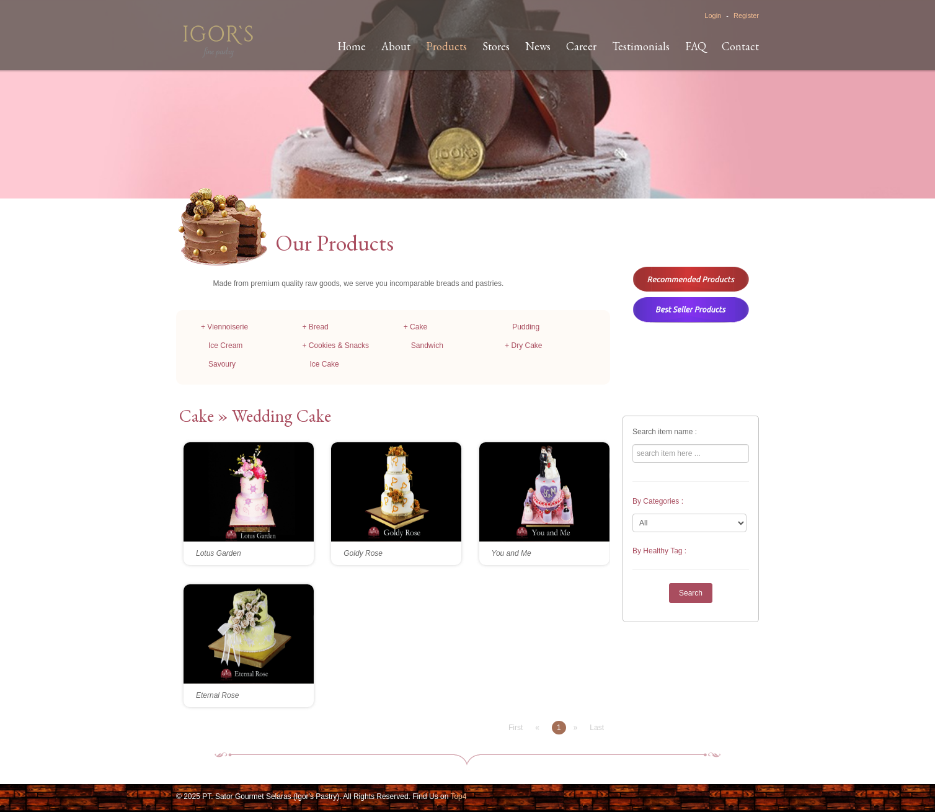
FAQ (695, 46)
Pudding (525, 327)
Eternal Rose (217, 695)
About (395, 46)
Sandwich (427, 345)
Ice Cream (225, 345)
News (538, 46)
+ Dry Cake (523, 345)
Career (581, 46)
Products (446, 46)
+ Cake (415, 327)
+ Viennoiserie (224, 327)
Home (351, 46)
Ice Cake (324, 364)
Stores (496, 46)
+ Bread (315, 327)
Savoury (222, 364)
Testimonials (641, 46)
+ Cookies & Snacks (335, 345)
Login (712, 15)
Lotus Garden (218, 553)
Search (690, 593)
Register (746, 15)
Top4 (458, 796)
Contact (740, 46)
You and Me (511, 553)
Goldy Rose (363, 553)
